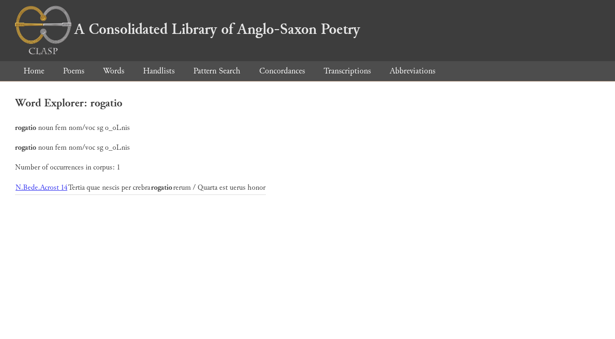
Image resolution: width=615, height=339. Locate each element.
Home (34, 71)
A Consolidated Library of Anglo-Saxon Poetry (187, 29)
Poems (73, 71)
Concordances (282, 71)
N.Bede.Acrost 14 (41, 187)
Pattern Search (216, 71)
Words (113, 71)
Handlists (159, 71)
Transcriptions (347, 71)
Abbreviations (412, 71)
